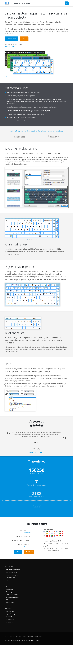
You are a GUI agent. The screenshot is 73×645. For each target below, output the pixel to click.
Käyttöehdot (30, 640)
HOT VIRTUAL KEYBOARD (20, 3)
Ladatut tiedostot (10, 578)
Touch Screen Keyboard (12, 575)
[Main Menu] (67, 3)
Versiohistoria (10, 611)
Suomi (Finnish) (9, 640)
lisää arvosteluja (35, 452)
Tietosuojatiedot (20, 640)
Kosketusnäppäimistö (12, 572)
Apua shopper (10, 602)
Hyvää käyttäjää (36, 472)
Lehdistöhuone (10, 619)
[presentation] (34, 448)
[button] (27, 239)
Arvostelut (9, 616)
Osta (23, 39)
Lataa (18, 552)
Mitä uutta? (27, 532)
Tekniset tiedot (9, 46)
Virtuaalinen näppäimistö (13, 569)
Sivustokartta (9, 622)
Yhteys (38, 640)
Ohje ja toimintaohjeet (12, 594)
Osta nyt (29, 552)
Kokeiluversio (11, 39)
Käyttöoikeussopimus (12, 614)
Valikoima (7, 77)
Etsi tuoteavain (10, 589)
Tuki (7, 600)
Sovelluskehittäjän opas (12, 597)
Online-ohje (9, 592)
